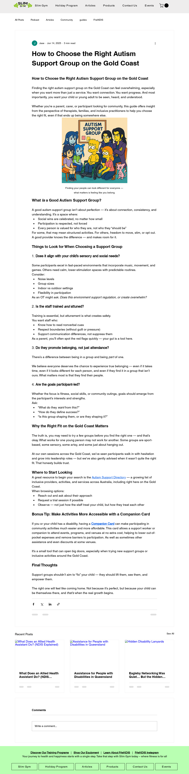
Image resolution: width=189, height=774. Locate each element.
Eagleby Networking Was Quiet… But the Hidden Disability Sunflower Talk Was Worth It (147, 675)
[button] (164, 5)
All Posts (19, 19)
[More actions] (155, 43)
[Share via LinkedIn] (50, 604)
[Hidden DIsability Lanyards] (149, 653)
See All (170, 633)
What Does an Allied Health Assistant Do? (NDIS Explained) (39, 675)
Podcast (35, 19)
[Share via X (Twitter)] (41, 604)
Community (67, 19)
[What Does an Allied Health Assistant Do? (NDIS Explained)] (39, 653)
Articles (50, 19)
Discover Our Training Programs (49, 752)
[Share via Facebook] (33, 604)
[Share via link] (58, 604)
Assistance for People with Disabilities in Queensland (93, 675)
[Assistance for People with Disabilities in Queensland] (94, 653)
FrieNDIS (98, 19)
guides (83, 19)
